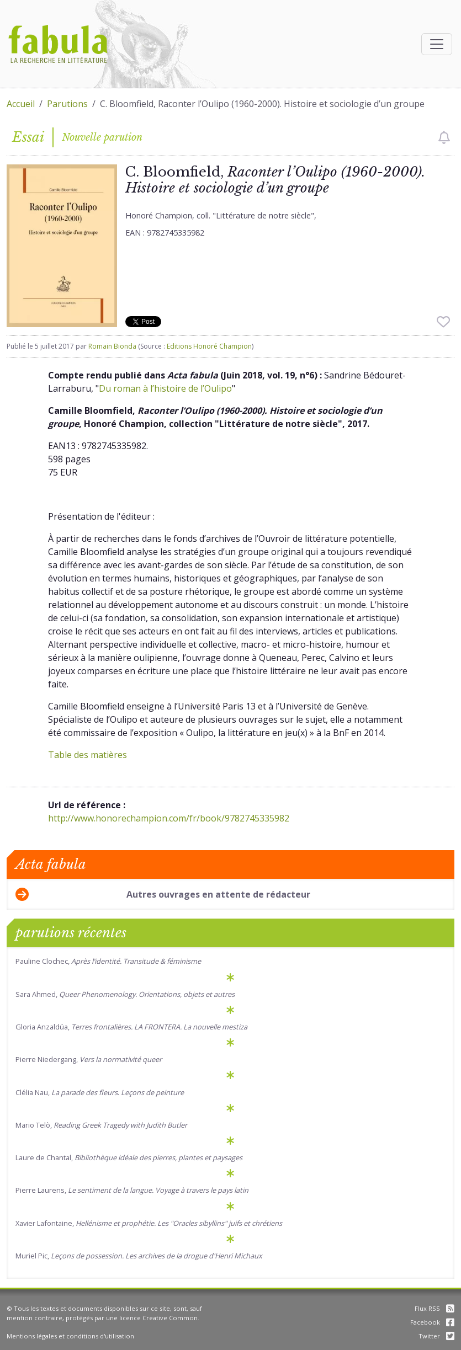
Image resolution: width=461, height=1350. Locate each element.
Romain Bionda (112, 346)
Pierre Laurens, (131, 1190)
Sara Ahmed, (125, 994)
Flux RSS (434, 1308)
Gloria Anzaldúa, (131, 1027)
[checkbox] (444, 137)
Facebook (432, 1322)
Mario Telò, (101, 1125)
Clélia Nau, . (99, 1092)
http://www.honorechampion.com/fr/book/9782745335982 (168, 818)
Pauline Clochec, (108, 961)
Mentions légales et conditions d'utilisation (70, 1336)
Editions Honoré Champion (209, 346)
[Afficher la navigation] (436, 44)
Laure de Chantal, (128, 1157)
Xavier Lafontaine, (148, 1223)
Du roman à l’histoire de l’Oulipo (165, 388)
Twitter (436, 1336)
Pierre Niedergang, (88, 1059)
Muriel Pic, (138, 1256)
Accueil (21, 104)
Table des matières (87, 755)
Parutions (67, 104)
